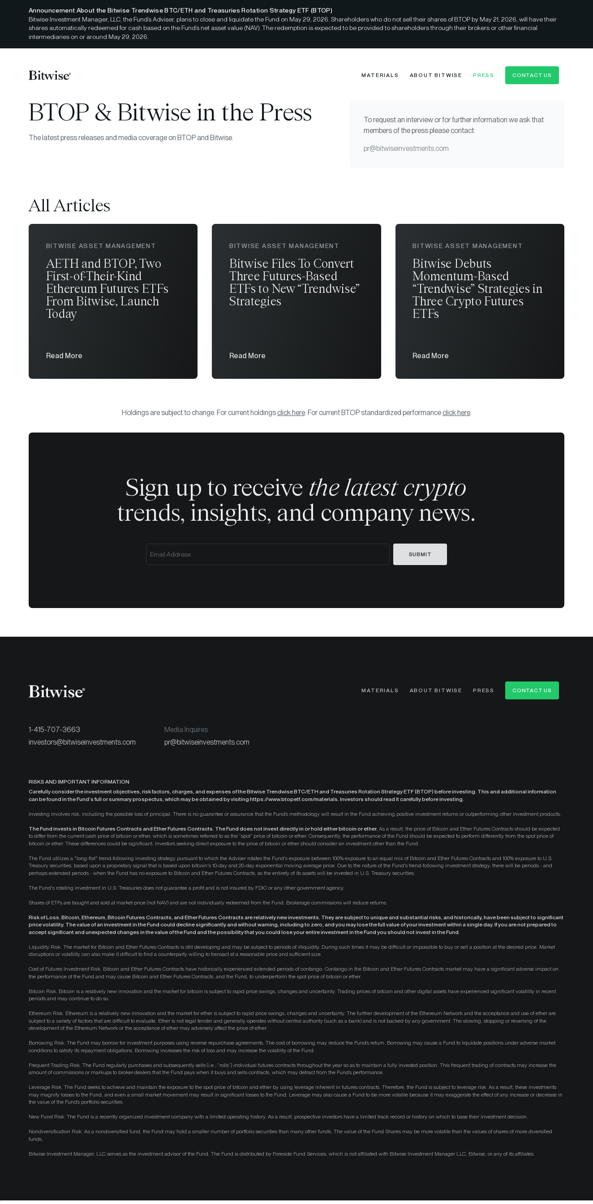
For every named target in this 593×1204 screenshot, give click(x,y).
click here (291, 415)
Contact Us (532, 75)
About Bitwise (436, 75)
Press (483, 75)
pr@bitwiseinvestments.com (406, 148)
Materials (380, 75)
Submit (420, 557)
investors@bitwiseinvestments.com (82, 745)
